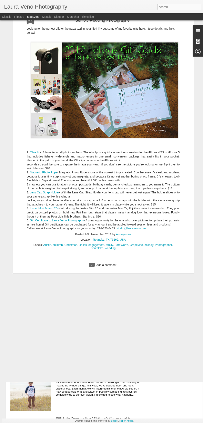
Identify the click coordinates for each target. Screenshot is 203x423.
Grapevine (136, 207)
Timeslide (88, 16)
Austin (47, 207)
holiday (148, 207)
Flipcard (19, 16)
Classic (6, 16)
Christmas (70, 207)
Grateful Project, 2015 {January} (86, 372)
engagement (96, 207)
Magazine (33, 16)
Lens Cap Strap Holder (44, 155)
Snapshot (73, 16)
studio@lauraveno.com (131, 191)
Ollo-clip (35, 115)
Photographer (163, 207)
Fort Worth (121, 207)
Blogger (114, 421)
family (109, 207)
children (58, 207)
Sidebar (59, 16)
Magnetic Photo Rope (43, 135)
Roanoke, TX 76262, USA (109, 202)
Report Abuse (126, 421)
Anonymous (123, 197)
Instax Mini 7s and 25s (44, 171)
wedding (110, 210)
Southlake (97, 210)
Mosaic (46, 16)
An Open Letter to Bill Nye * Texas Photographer (98, 325)
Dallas (83, 207)
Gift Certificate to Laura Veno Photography (57, 183)
